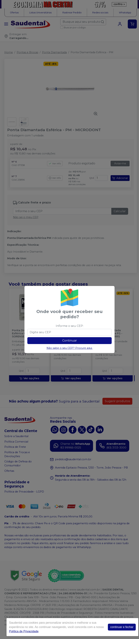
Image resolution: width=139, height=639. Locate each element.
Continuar (69, 340)
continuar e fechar (121, 627)
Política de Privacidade (24, 631)
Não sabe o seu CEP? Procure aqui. (69, 348)
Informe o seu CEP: (69, 326)
